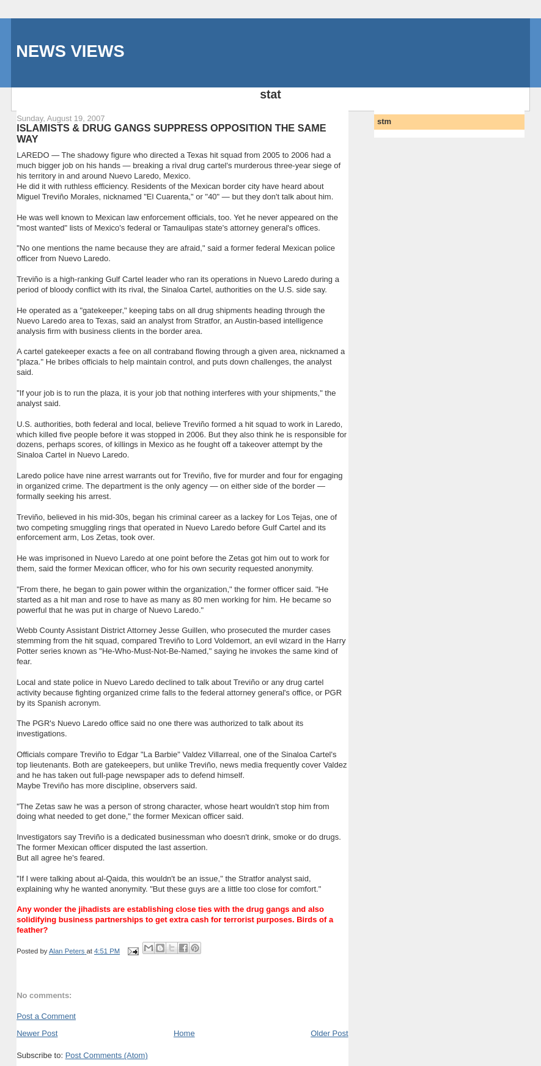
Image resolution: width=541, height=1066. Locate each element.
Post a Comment (46, 1016)
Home (184, 1033)
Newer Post (37, 1033)
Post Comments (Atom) (106, 1055)
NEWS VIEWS (70, 51)
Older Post (329, 1033)
